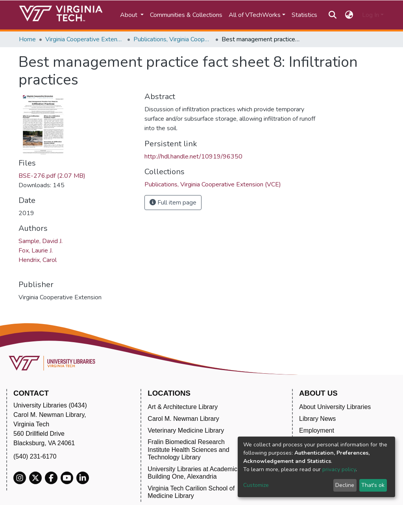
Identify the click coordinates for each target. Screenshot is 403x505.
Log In (370, 15)
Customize (256, 485)
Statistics (304, 15)
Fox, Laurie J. (35, 250)
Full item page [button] (173, 202)
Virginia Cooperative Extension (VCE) (84, 39)
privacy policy (339, 469)
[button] (349, 15)
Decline (344, 485)
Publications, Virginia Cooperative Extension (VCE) (172, 39)
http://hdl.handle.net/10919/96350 (193, 156)
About (129, 15)
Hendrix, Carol (37, 260)
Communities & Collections (186, 15)
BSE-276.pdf (51, 175)
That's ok (373, 485)
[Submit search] (332, 15)
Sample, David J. (40, 241)
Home (27, 39)
